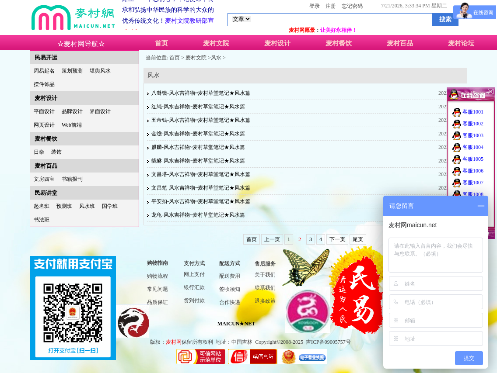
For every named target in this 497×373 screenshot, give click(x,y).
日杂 (39, 152)
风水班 (87, 206)
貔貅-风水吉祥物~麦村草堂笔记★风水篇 (198, 161)
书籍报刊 (72, 179)
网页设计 (44, 125)
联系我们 (265, 288)
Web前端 (72, 125)
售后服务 (265, 264)
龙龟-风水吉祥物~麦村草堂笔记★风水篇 (198, 215)
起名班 (41, 206)
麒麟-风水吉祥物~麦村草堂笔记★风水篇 (198, 147)
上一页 (272, 239)
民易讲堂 (46, 193)
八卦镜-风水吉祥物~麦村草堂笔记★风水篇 (201, 93)
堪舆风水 (100, 71)
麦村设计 (277, 43)
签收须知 (229, 289)
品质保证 (157, 302)
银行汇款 (194, 287)
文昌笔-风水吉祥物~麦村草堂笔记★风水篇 (201, 188)
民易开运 (46, 57)
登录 (314, 6)
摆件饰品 (44, 84)
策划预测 (72, 71)
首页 (161, 43)
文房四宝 (44, 179)
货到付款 (194, 300)
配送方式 (229, 263)
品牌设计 (72, 111)
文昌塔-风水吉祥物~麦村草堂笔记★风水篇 (201, 174)
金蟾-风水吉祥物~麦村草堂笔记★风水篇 (198, 134)
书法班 (41, 220)
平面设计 (44, 111)
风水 (216, 58)
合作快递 (229, 302)
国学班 (110, 206)
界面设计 (100, 111)
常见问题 (157, 289)
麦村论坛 (461, 43)
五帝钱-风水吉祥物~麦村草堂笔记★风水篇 (201, 120)
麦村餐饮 (339, 43)
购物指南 (157, 263)
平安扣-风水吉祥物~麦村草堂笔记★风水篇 (201, 201)
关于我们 (265, 275)
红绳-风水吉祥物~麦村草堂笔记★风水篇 (198, 107)
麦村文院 (216, 43)
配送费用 (229, 276)
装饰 (56, 152)
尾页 (358, 239)
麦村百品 (400, 43)
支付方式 (194, 263)
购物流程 (157, 276)
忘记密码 (352, 6)
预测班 (64, 206)
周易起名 (44, 71)
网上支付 (194, 274)
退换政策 (265, 301)
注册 (331, 6)
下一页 (337, 239)
